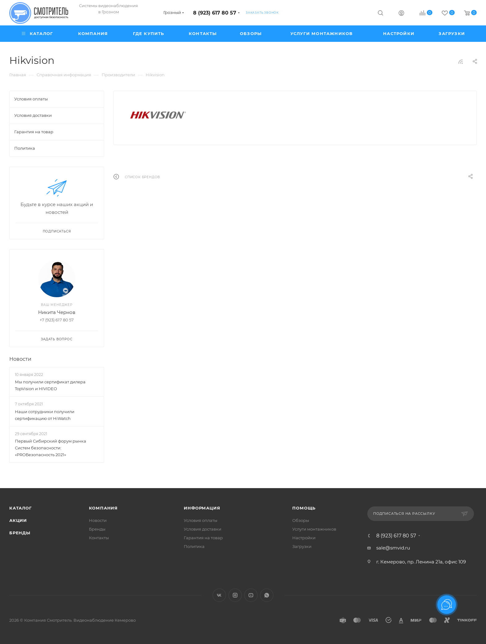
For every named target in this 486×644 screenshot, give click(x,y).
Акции (18, 520)
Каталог (20, 507)
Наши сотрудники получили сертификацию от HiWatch (44, 415)
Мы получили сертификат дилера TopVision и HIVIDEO (50, 385)
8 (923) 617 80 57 (214, 13)
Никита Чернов (56, 312)
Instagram (235, 595)
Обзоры (300, 520)
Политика (194, 546)
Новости (20, 359)
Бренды (19, 532)
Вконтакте (219, 595)
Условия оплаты (200, 520)
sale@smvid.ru (393, 548)
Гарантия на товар (203, 537)
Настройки (304, 537)
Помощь (304, 507)
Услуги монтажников (314, 529)
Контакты (99, 537)
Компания (103, 507)
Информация (202, 507)
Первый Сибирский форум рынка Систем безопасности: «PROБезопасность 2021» (50, 448)
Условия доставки (202, 529)
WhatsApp (266, 595)
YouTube (251, 595)
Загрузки (301, 546)
